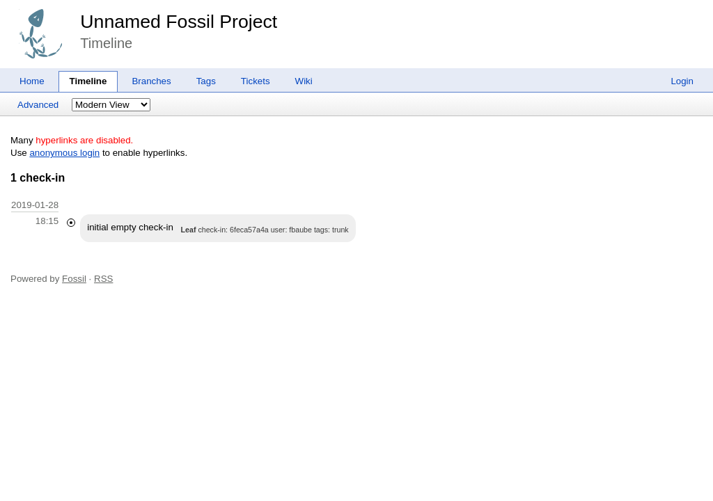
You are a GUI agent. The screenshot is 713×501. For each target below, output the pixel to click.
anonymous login (64, 153)
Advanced (37, 105)
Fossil (74, 278)
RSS (103, 278)
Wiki (304, 81)
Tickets (255, 81)
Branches (151, 81)
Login (682, 81)
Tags (206, 81)
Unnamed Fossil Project (178, 21)
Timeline (88, 81)
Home (32, 81)
